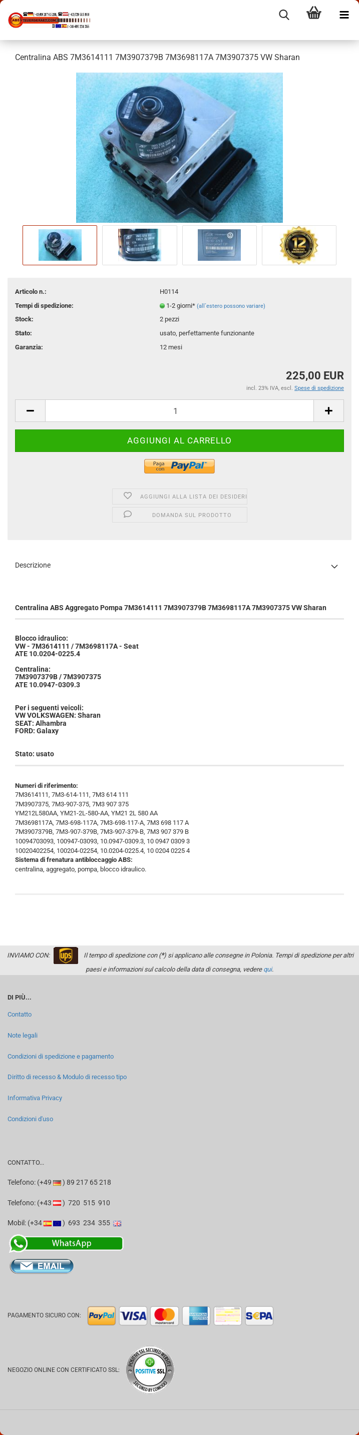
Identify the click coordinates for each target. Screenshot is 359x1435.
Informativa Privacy (35, 1098)
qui (267, 969)
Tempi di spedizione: (44, 305)
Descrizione (33, 565)
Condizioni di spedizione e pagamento (61, 1056)
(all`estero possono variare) (231, 306)
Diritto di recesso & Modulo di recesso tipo (67, 1077)
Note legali (23, 1035)
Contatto (20, 1014)
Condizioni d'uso (30, 1119)
